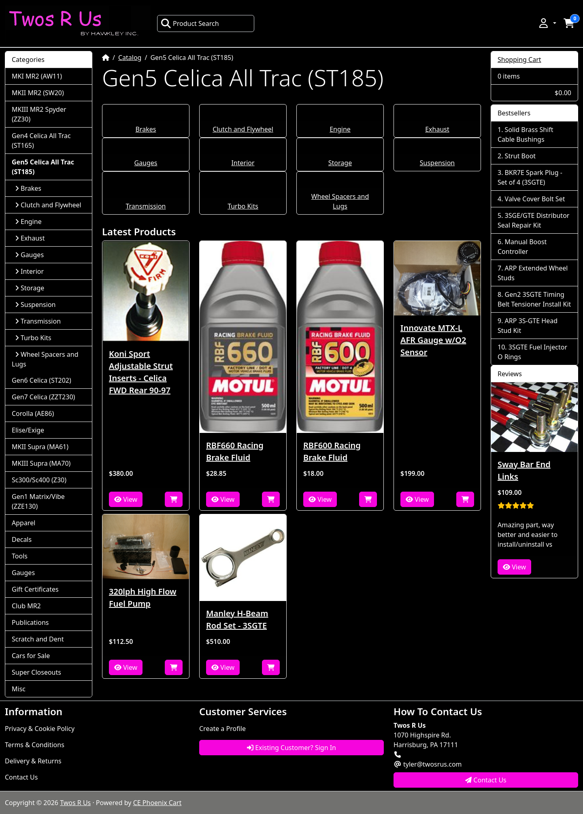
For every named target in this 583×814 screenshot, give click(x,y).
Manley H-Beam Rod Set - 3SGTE (237, 619)
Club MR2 (26, 605)
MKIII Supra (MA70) (41, 463)
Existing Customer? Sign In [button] (291, 747)
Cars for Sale (31, 655)
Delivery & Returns (33, 760)
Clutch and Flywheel (243, 129)
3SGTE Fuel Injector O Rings (532, 352)
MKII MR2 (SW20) (38, 92)
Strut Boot (520, 155)
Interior (242, 162)
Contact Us (21, 777)
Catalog (130, 57)
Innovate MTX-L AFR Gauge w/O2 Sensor (433, 340)
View (125, 499)
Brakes (146, 129)
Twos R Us (75, 802)
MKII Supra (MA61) (40, 446)
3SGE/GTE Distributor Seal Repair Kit (533, 220)
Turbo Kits (243, 206)
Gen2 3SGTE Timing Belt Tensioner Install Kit (534, 299)
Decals (22, 539)
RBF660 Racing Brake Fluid (235, 451)
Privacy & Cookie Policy (39, 728)
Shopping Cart (519, 59)
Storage (340, 162)
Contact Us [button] (485, 780)
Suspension (437, 162)
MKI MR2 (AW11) (37, 76)
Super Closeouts (36, 672)
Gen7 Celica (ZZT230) (43, 396)
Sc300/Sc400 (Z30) (39, 479)
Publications (30, 622)
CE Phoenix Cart (157, 802)
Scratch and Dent (38, 639)
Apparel (23, 522)
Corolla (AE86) (33, 413)
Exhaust (437, 129)
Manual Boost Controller (522, 246)
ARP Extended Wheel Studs (533, 273)
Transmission (146, 206)
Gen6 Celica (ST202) (41, 380)
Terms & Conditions (34, 744)
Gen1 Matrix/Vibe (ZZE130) (38, 501)
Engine (340, 129)
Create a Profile (222, 728)
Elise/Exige (28, 430)
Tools (20, 556)
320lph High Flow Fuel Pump (143, 597)
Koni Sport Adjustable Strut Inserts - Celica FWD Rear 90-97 (141, 372)
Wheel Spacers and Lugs (45, 359)
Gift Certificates (35, 589)
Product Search (190, 23)
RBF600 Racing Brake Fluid (332, 451)
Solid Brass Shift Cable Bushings (525, 134)
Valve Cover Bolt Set (535, 198)
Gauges (145, 162)
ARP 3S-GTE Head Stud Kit (527, 325)
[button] (547, 23)
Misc (19, 688)
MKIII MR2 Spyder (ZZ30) (39, 114)
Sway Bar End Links (524, 470)
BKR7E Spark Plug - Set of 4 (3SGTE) (530, 177)
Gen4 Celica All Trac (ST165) (41, 140)
